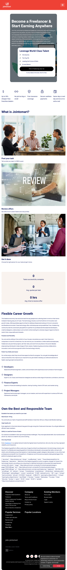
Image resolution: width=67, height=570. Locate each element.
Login (45, 499)
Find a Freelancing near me (36, 69)
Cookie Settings (46, 565)
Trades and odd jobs (11, 517)
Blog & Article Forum (31, 499)
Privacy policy (29, 504)
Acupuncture (9, 515)
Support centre (48, 502)
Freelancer (8, 497)
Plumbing (8, 525)
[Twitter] (31, 556)
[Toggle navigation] (63, 5)
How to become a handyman (13, 507)
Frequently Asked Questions (12, 494)
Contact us (28, 502)
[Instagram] (35, 556)
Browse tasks (48, 497)
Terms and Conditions (31, 497)
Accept (58, 565)
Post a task (47, 494)
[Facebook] (27, 556)
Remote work (9, 520)
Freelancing (8, 522)
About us (27, 494)
